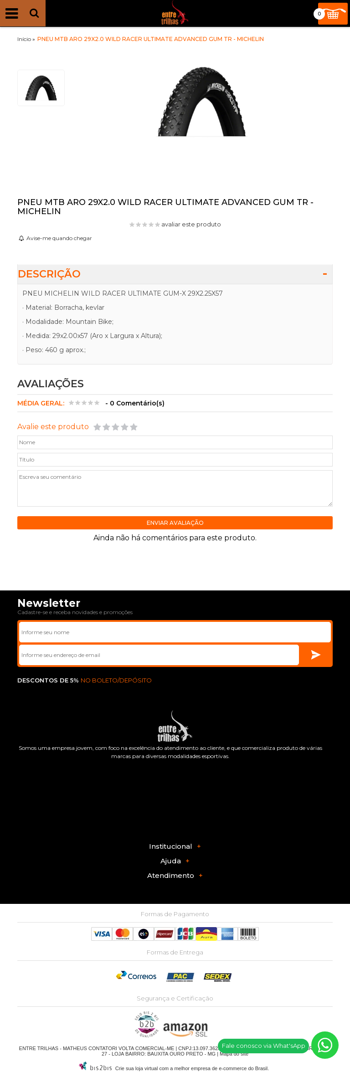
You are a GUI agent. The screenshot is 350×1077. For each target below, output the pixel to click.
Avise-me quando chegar (59, 238)
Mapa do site (234, 1053)
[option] (41, 88)
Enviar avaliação (175, 522)
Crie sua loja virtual (136, 1068)
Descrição (49, 274)
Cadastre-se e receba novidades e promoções (75, 612)
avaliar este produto (191, 224)
